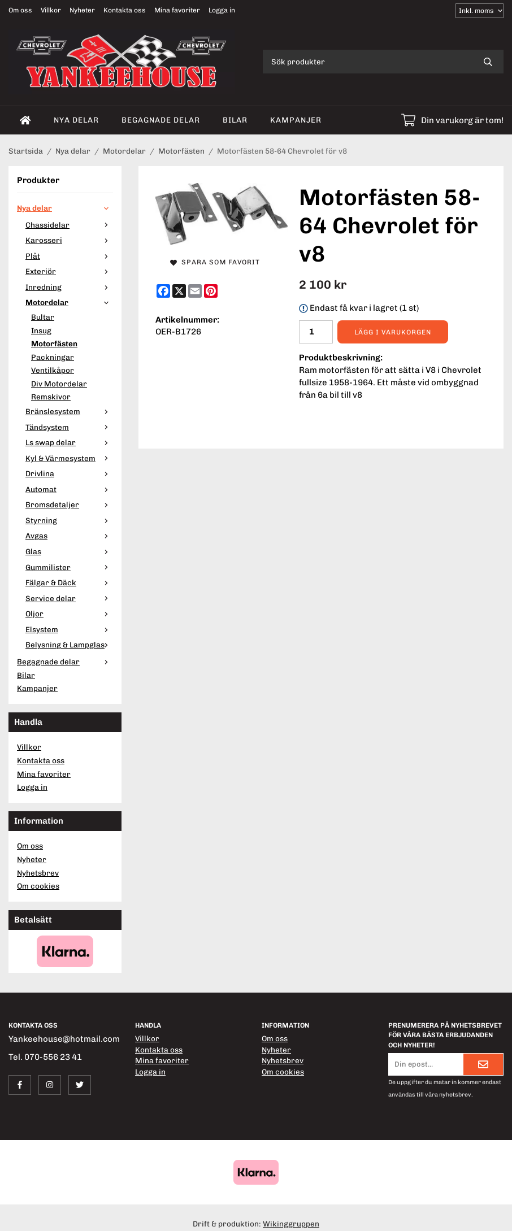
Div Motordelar (59, 383)
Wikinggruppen (291, 1223)
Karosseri (69, 240)
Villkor (51, 10)
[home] (25, 120)
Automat (69, 489)
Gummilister (69, 567)
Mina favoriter (177, 10)
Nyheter (82, 10)
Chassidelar (69, 224)
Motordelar (69, 302)
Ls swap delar (69, 442)
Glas (69, 551)
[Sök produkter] (367, 61)
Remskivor (51, 396)
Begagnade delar (161, 119)
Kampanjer (296, 119)
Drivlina (69, 473)
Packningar (52, 357)
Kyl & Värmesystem (69, 458)
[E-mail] (195, 291)
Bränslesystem (69, 411)
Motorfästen (54, 343)
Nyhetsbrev (38, 872)
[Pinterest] (211, 291)
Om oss (20, 10)
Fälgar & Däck (69, 582)
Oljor (69, 613)
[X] (179, 291)
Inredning (69, 287)
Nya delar (76, 119)
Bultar (42, 316)
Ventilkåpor (52, 370)
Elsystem (69, 629)
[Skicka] (483, 1064)
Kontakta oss (124, 10)
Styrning (69, 520)
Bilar (235, 119)
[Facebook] (163, 291)
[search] (488, 61)
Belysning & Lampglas (69, 644)
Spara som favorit (215, 262)
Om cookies (38, 885)
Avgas (69, 535)
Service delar (69, 598)
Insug (41, 330)
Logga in (222, 10)
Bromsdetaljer (69, 504)
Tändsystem (69, 427)
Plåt (69, 255)
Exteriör (69, 271)
